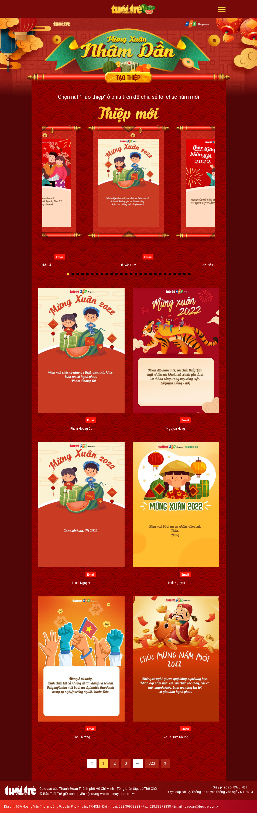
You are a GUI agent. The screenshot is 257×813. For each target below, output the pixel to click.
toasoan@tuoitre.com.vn (202, 806)
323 (152, 763)
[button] (222, 9)
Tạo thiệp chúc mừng (128, 77)
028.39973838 (129, 806)
